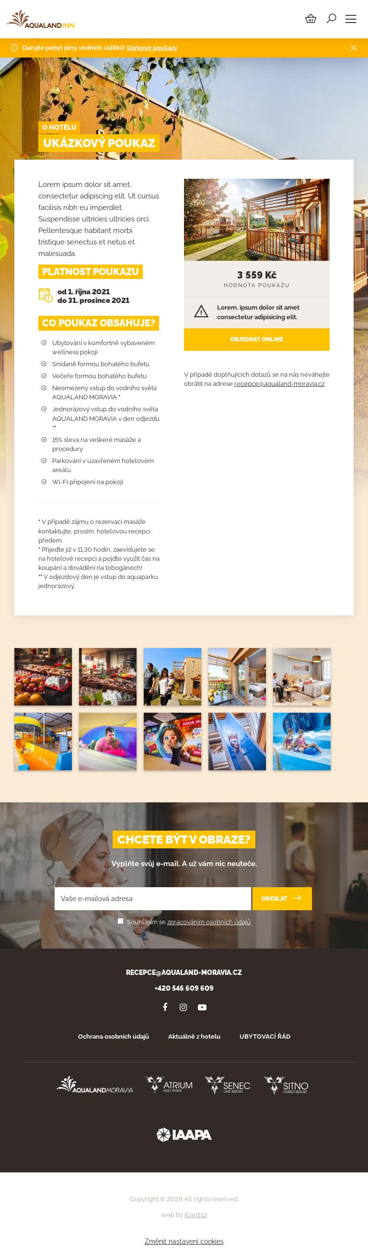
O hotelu (59, 127)
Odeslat (282, 898)
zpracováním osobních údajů (209, 922)
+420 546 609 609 (184, 988)
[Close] (353, 46)
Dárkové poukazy (152, 45)
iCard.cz (195, 1214)
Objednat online (256, 339)
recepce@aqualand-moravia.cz (279, 383)
